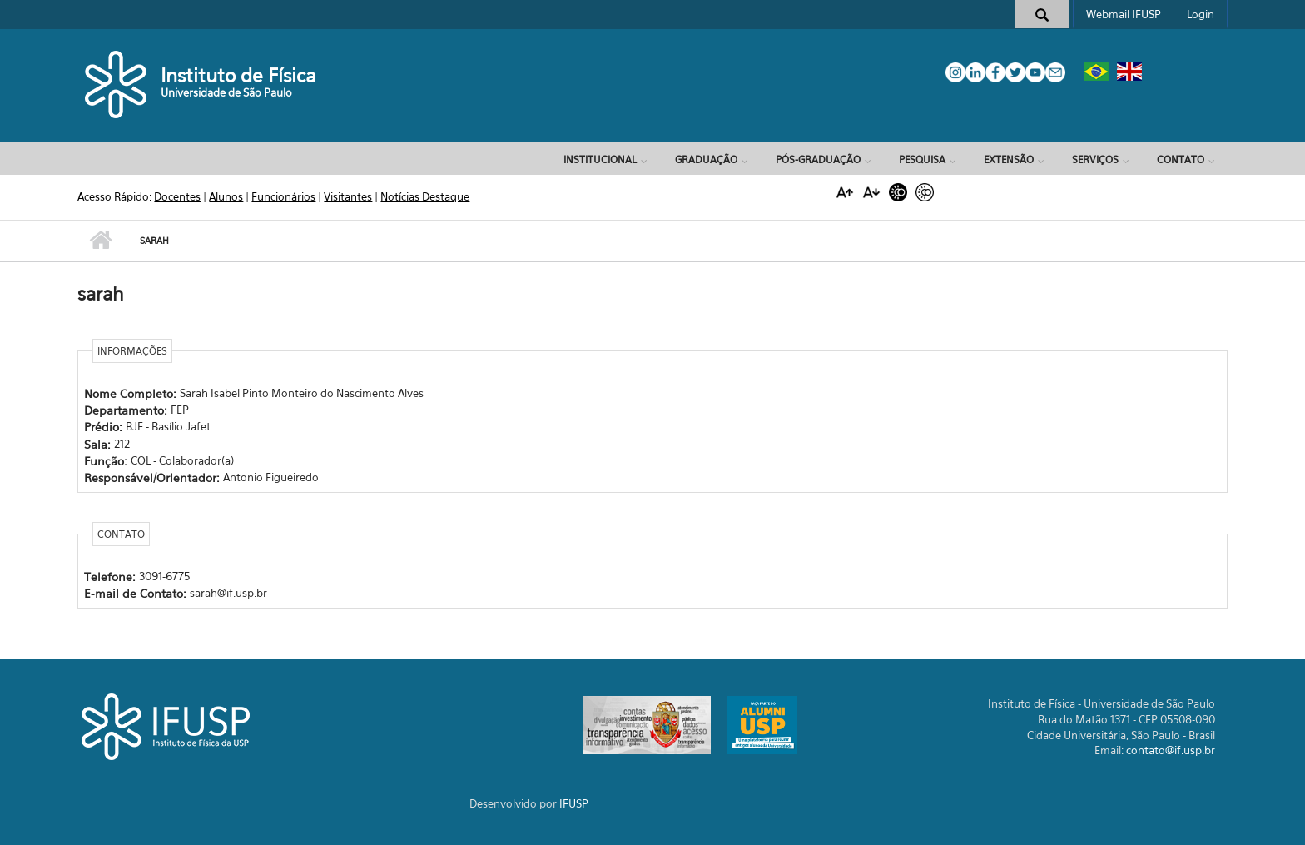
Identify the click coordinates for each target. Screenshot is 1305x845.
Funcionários (283, 196)
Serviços (1095, 159)
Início (100, 240)
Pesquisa (922, 159)
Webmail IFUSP (1123, 14)
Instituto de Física (238, 75)
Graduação (706, 159)
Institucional (600, 159)
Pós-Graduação (818, 159)
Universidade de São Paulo (226, 92)
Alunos (226, 196)
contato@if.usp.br (1170, 750)
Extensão (1009, 159)
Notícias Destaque (424, 196)
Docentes (177, 196)
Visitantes (348, 196)
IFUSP (573, 803)
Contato (1180, 159)
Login (1200, 14)
